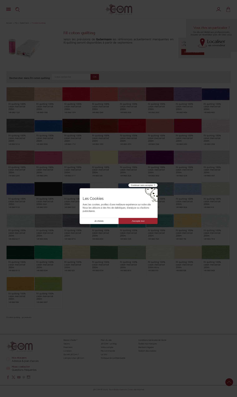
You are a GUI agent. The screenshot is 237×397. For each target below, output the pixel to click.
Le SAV (104, 354)
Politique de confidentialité (113, 358)
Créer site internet (136, 389)
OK (95, 76)
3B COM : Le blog (109, 344)
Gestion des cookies (147, 351)
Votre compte (107, 347)
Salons (67, 344)
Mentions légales (146, 347)
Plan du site (106, 340)
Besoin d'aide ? (70, 340)
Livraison (68, 351)
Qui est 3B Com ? (71, 354)
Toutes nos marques (147, 344)
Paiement (68, 347)
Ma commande (108, 351)
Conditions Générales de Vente (152, 340)
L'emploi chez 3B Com (74, 358)
